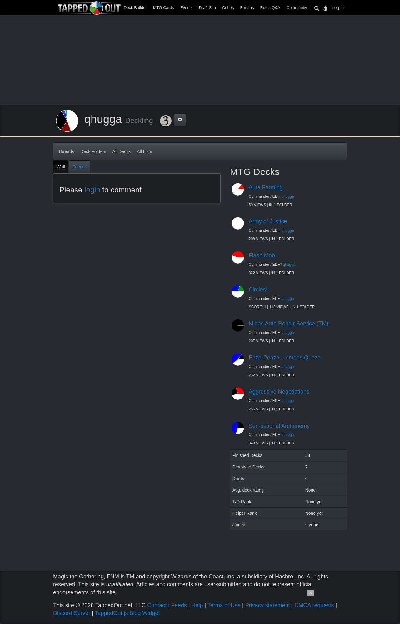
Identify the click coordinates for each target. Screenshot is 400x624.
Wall (61, 166)
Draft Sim (207, 7)
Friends (79, 166)
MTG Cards (163, 7)
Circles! (258, 289)
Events (186, 7)
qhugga (288, 196)
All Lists (144, 151)
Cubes (228, 7)
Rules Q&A (270, 7)
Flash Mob (262, 255)
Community (297, 7)
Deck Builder (135, 7)
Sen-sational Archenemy (279, 426)
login (92, 190)
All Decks (121, 151)
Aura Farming (266, 187)
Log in (338, 7)
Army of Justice (268, 221)
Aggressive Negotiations (279, 392)
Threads (66, 151)
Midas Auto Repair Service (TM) (288, 323)
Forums (247, 7)
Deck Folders (93, 151)
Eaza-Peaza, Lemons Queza (285, 357)
